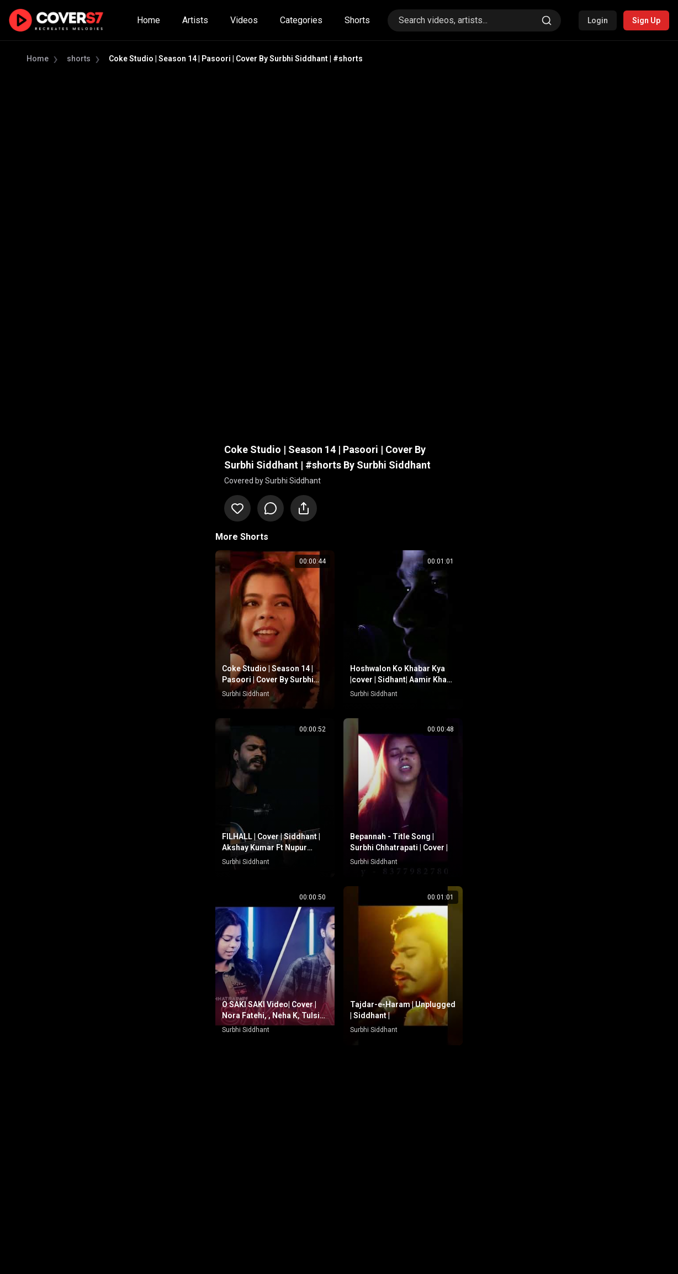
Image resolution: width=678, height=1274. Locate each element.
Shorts (357, 20)
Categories (301, 20)
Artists (195, 20)
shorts (79, 58)
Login (597, 20)
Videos (244, 20)
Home (148, 20)
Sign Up (646, 20)
